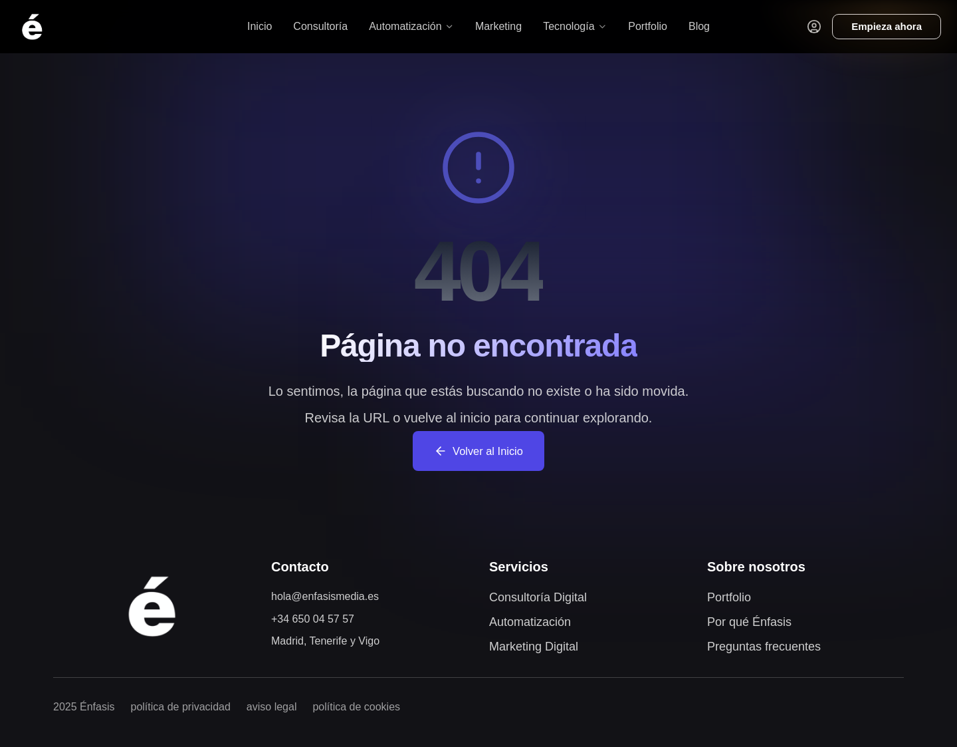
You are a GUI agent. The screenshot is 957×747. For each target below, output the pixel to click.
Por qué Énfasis (749, 622)
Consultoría (320, 26)
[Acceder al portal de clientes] (814, 26)
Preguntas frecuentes (764, 646)
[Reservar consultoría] (886, 27)
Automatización (530, 622)
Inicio (259, 26)
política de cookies (356, 706)
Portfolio (647, 26)
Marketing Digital (533, 646)
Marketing (498, 26)
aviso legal (272, 706)
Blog (699, 26)
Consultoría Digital (538, 597)
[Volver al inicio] (32, 27)
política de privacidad (181, 706)
